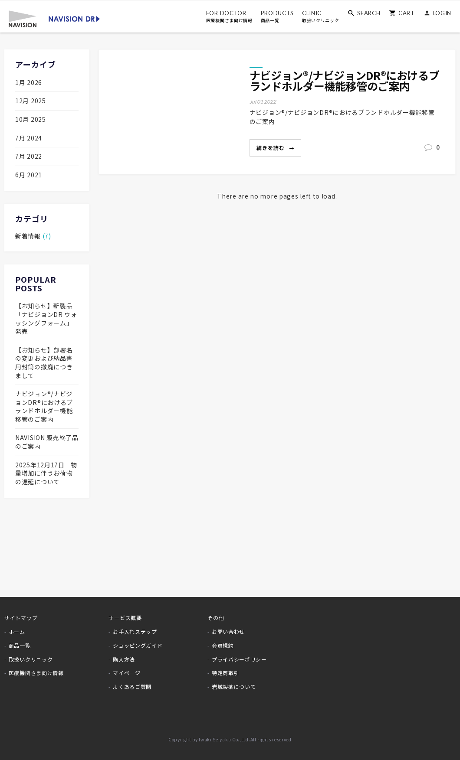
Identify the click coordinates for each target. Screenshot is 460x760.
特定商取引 (226, 672)
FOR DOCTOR (229, 16)
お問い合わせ (228, 631)
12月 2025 (30, 100)
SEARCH (368, 13)
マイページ (127, 672)
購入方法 (124, 659)
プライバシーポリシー (239, 659)
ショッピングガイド (137, 645)
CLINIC (320, 16)
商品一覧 (20, 645)
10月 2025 (30, 119)
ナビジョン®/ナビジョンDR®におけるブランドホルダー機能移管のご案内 (345, 80)
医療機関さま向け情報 (36, 672)
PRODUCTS (277, 16)
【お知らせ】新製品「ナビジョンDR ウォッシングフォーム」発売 (46, 318)
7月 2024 (28, 138)
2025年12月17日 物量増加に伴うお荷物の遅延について (46, 473)
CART (406, 13)
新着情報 (29, 236)
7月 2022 (28, 156)
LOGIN (442, 13)
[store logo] (54, 18)
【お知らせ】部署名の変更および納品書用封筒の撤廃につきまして (43, 363)
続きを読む (271, 147)
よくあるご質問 (132, 686)
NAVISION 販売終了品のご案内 (47, 441)
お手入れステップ (135, 631)
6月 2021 (28, 174)
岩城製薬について (234, 686)
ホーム (17, 631)
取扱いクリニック (31, 659)
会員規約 (223, 645)
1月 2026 (28, 82)
